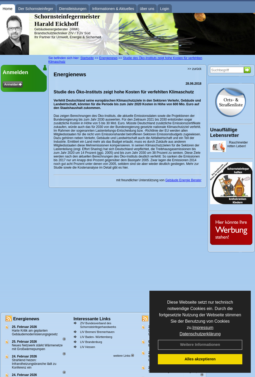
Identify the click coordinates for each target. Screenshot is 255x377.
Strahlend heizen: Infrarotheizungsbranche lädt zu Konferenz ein (34, 363)
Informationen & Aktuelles (113, 9)
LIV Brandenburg (91, 341)
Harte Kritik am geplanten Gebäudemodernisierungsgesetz (35, 332)
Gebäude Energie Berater (183, 180)
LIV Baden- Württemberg (96, 336)
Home (7, 9)
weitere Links (123, 355)
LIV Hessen (87, 347)
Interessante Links (92, 319)
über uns (147, 9)
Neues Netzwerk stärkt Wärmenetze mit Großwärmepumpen (37, 347)
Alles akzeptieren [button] (200, 359)
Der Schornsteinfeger (35, 9)
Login (164, 9)
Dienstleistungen (73, 9)
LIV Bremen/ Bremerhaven (97, 331)
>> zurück (194, 69)
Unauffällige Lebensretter (224, 132)
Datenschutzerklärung (200, 334)
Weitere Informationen (200, 344)
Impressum (202, 327)
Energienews (26, 319)
